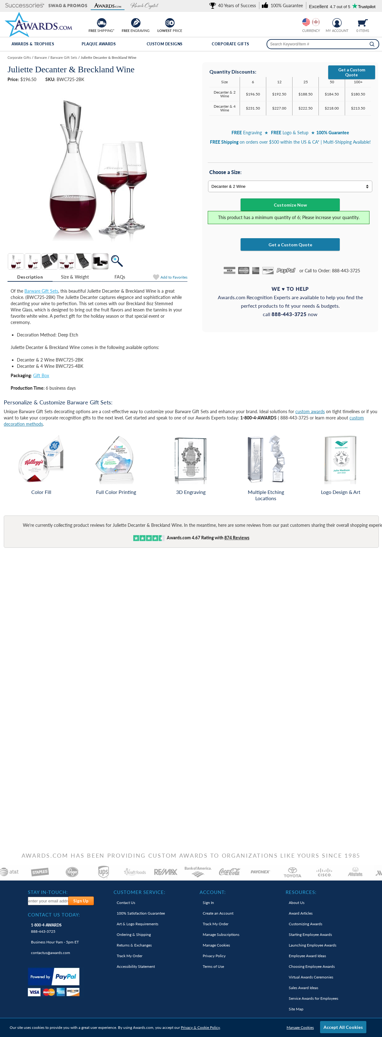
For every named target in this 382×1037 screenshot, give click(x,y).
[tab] (30, 277)
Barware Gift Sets (41, 291)
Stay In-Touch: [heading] (48, 892)
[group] (311, 22)
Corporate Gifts (230, 44)
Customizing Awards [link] (305, 923)
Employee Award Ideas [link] (307, 955)
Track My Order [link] (129, 955)
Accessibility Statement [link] (136, 966)
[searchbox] (323, 44)
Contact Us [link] (126, 902)
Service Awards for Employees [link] (313, 998)
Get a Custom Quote (351, 72)
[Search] (372, 44)
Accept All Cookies (343, 1027)
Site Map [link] (296, 1009)
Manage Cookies (300, 1027)
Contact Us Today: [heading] (54, 914)
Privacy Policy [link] (214, 955)
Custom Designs (165, 44)
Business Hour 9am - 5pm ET (55, 942)
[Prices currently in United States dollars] (306, 22)
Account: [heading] (213, 892)
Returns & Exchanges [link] (134, 945)
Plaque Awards (99, 44)
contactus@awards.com (50, 952)
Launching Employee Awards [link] (312, 945)
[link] (233, 5)
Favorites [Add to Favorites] (173, 277)
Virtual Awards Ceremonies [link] (311, 977)
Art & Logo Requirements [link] (137, 923)
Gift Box (41, 375)
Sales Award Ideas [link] (303, 987)
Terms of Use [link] (213, 966)
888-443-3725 (46, 928)
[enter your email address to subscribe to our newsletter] (48, 901)
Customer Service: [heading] (140, 892)
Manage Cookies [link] (216, 945)
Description (30, 277)
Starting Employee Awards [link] (310, 934)
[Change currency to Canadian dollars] (316, 22)
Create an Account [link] (218, 913)
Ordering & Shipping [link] (134, 934)
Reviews (236, 537)
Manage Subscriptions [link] (221, 934)
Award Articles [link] (301, 913)
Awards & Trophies (33, 44)
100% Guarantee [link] (141, 913)
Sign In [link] (208, 902)
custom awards (310, 411)
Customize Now (290, 205)
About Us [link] (296, 902)
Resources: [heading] (301, 892)
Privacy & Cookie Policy (200, 1027)
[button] (24, 6)
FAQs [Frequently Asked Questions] (120, 277)
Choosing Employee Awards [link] (312, 966)
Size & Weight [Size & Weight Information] (75, 277)
